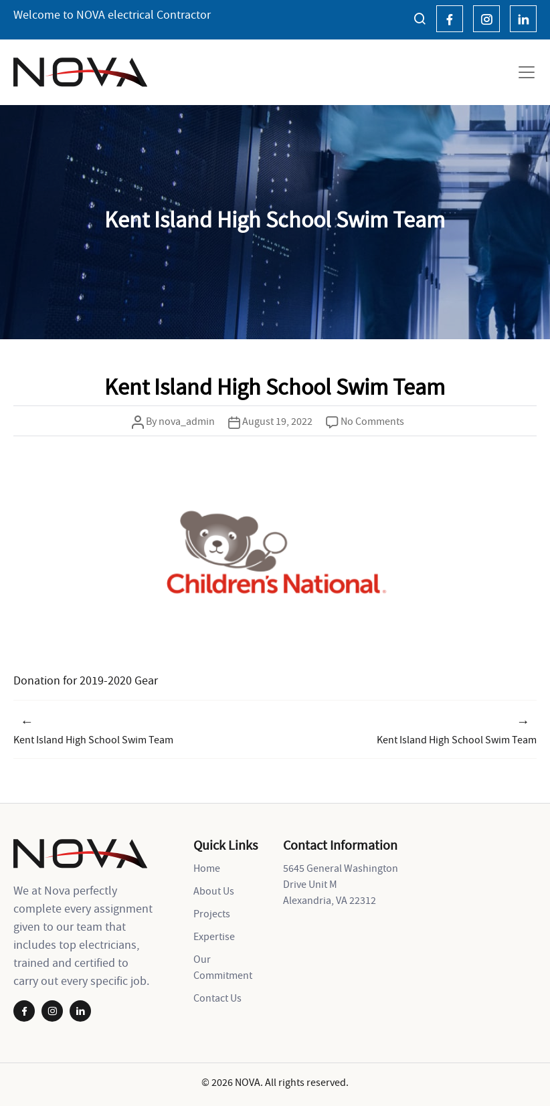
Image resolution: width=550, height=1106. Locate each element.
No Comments (372, 421)
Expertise (214, 936)
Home (206, 867)
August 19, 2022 (277, 421)
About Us (213, 890)
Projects (211, 913)
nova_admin (187, 421)
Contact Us (217, 997)
